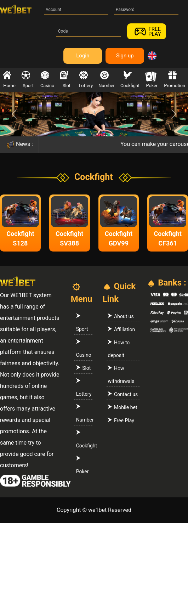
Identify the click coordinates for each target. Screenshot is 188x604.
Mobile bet (122, 407)
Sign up (125, 55)
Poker (151, 79)
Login (82, 55)
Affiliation (121, 329)
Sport (28, 79)
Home (9, 79)
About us (120, 316)
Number (106, 79)
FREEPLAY (146, 31)
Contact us (123, 394)
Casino (47, 79)
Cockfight (129, 79)
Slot (65, 79)
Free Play (121, 420)
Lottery (86, 79)
